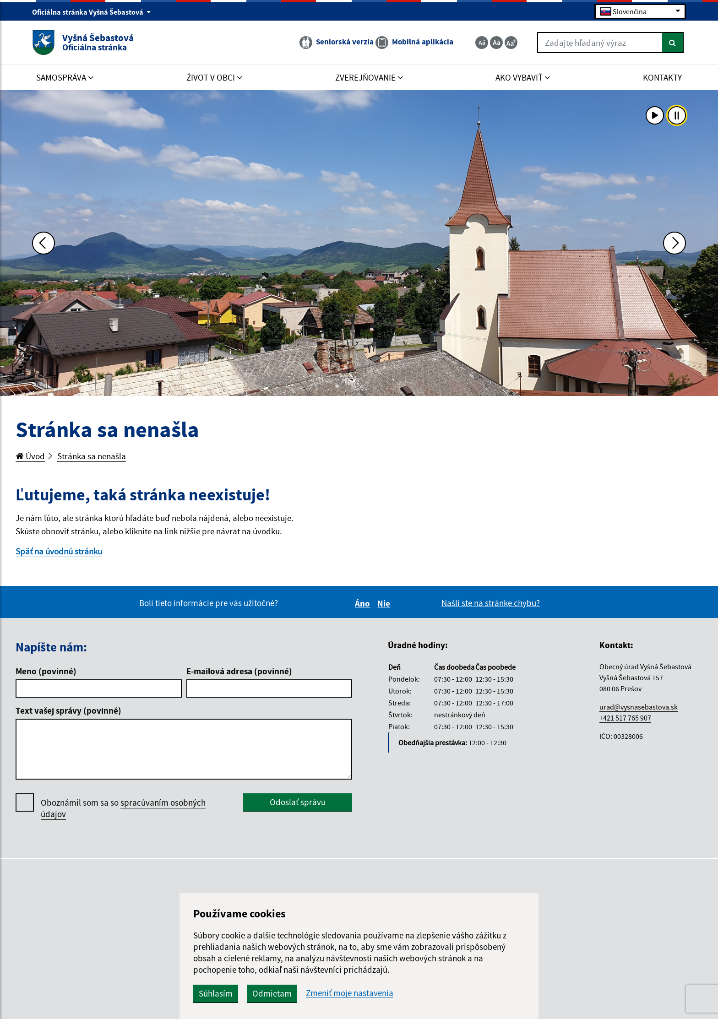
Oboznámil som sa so (123, 808)
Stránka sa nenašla (91, 455)
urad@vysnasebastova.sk (638, 706)
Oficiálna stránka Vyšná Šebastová (91, 11)
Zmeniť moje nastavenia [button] (349, 993)
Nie (385, 603)
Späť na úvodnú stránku (59, 551)
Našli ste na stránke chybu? (490, 602)
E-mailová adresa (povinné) (239, 671)
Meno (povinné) (46, 671)
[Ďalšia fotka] (674, 243)
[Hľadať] (673, 42)
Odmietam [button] (272, 993)
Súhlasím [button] (216, 993)
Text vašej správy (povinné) (68, 710)
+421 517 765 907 (625, 717)
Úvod (30, 455)
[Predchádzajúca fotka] (43, 243)
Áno (364, 603)
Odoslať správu (298, 802)
